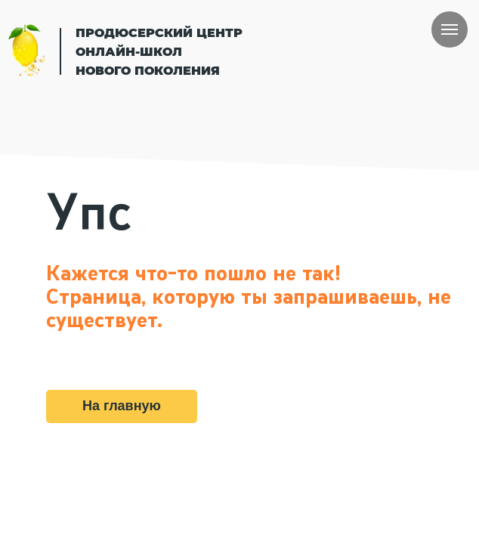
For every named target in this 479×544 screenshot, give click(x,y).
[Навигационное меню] (449, 29)
